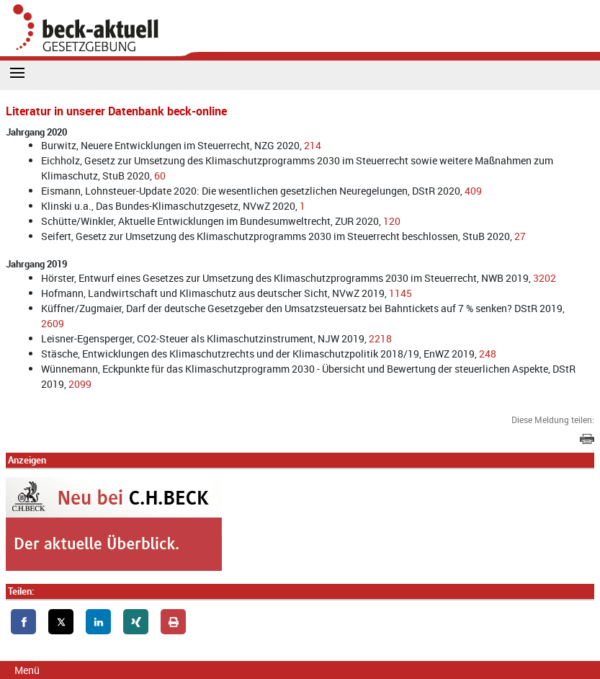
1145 (400, 293)
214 (312, 145)
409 (473, 191)
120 (391, 221)
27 (520, 236)
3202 (544, 278)
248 (487, 353)
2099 (79, 384)
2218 (380, 338)
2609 (52, 323)
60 (160, 175)
